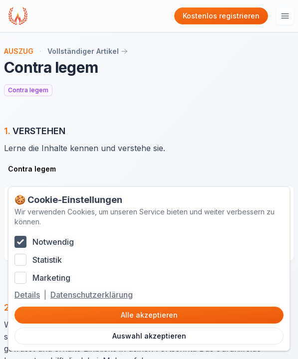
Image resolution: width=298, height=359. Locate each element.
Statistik (47, 260)
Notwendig (53, 242)
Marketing (51, 278)
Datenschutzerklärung (91, 295)
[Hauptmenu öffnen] (285, 16)
